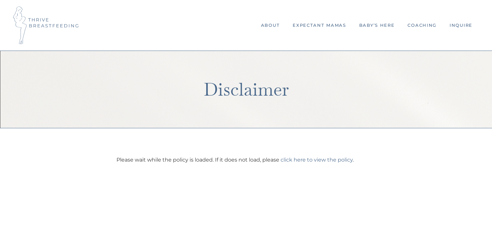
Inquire (461, 25)
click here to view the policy (317, 160)
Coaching (422, 25)
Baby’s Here (377, 25)
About (270, 25)
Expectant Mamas (319, 25)
